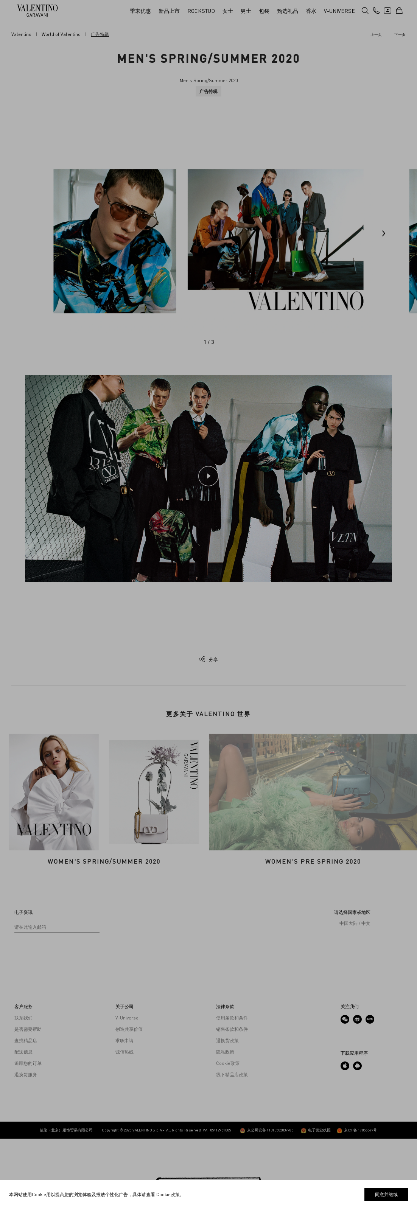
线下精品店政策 (232, 1145)
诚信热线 (124, 1122)
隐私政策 (225, 1122)
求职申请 (124, 1111)
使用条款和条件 (232, 1088)
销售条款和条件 (232, 1099)
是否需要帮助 (28, 1099)
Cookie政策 (228, 1133)
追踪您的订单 (28, 1133)
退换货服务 (25, 1145)
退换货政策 (227, 1111)
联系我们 (23, 1088)
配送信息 (23, 1122)
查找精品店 (25, 1111)
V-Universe (126, 1088)
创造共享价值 (129, 1099)
